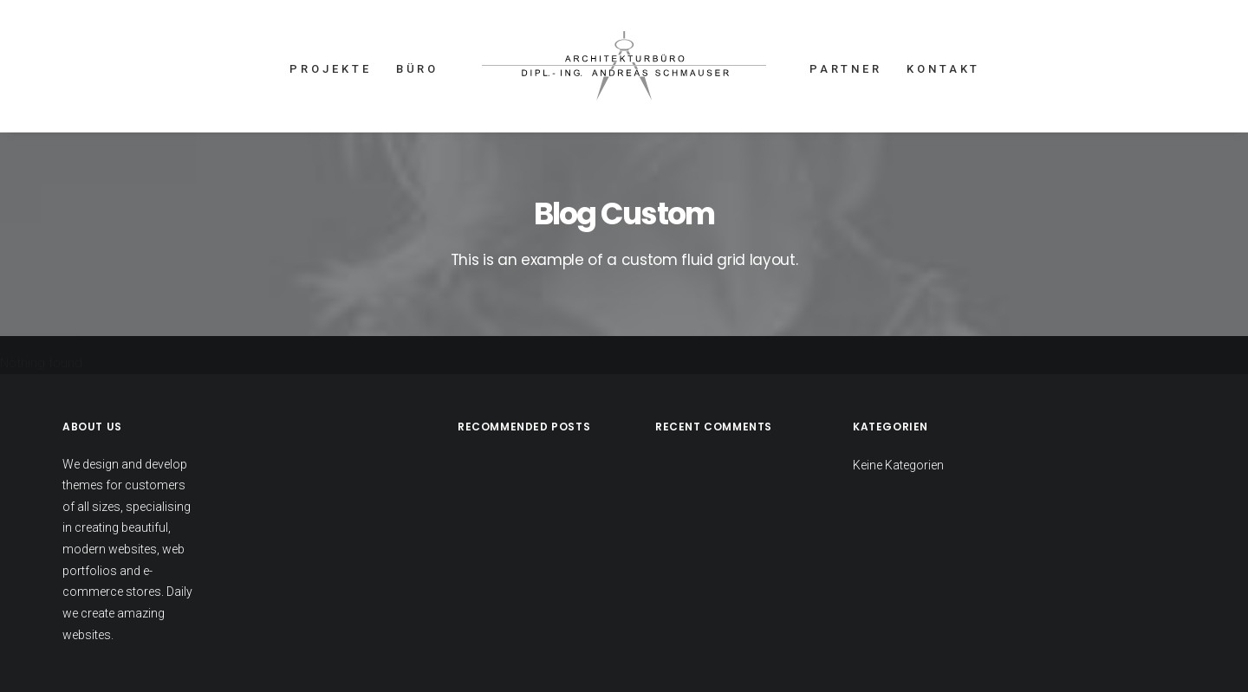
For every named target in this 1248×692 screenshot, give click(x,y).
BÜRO (417, 68)
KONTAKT (943, 68)
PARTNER (845, 68)
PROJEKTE (330, 68)
